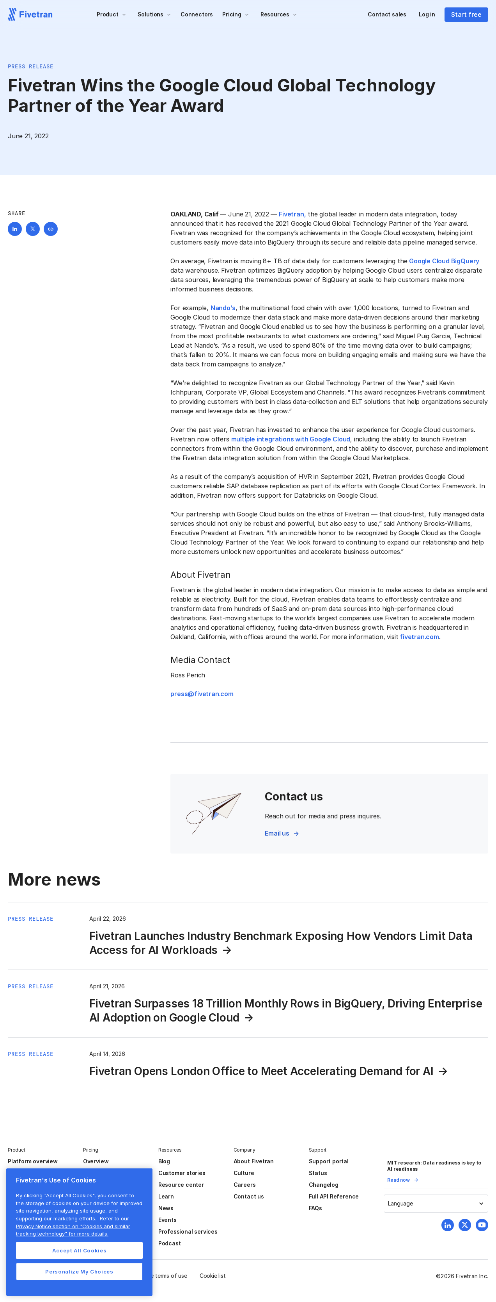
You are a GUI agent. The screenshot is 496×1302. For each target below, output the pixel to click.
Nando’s (223, 308)
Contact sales (387, 14)
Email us (277, 833)
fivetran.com (418, 637)
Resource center (181, 1184)
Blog (164, 1161)
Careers (245, 1184)
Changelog (323, 1184)
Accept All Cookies (79, 1250)
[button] (111, 14)
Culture (244, 1173)
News (166, 1208)
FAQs (315, 1208)
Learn (166, 1196)
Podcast (169, 1243)
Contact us (249, 1196)
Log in (427, 14)
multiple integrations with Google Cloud (291, 439)
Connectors (197, 14)
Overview (95, 1161)
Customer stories (181, 1173)
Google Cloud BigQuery (444, 261)
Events (167, 1219)
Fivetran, (292, 214)
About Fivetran (254, 1161)
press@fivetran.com (202, 694)
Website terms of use (160, 1275)
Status (318, 1173)
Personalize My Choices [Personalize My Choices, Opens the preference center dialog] (79, 1271)
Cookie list (213, 1275)
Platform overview (33, 1161)
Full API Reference (334, 1196)
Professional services (188, 1231)
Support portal (329, 1161)
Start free (466, 14)
